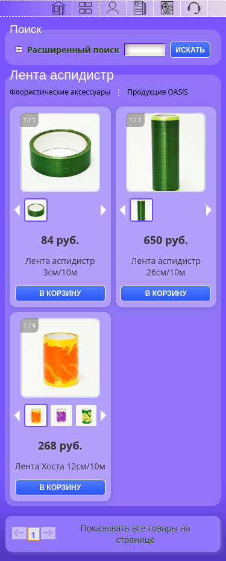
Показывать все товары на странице (135, 533)
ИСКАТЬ (190, 50)
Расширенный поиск (73, 49)
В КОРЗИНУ (60, 293)
